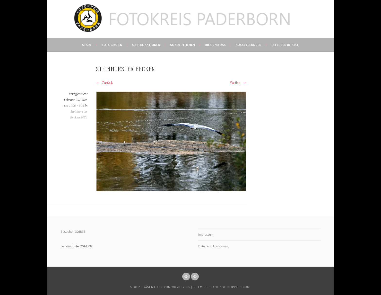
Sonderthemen (182, 45)
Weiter (238, 82)
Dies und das (215, 45)
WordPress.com (236, 287)
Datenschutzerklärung (213, 246)
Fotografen (112, 45)
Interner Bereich (285, 45)
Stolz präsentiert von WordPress (160, 287)
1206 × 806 (76, 105)
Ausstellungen (248, 45)
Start (87, 45)
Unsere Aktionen (146, 45)
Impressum (206, 234)
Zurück (104, 82)
